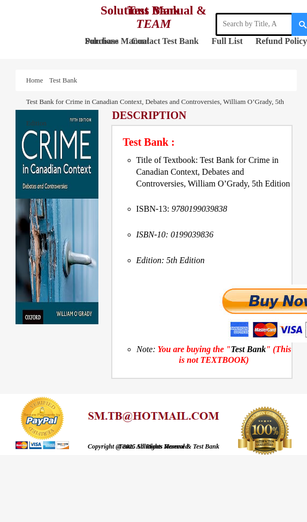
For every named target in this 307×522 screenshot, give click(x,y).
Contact (146, 41)
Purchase (102, 41)
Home (36, 80)
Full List (227, 41)
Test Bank (180, 41)
